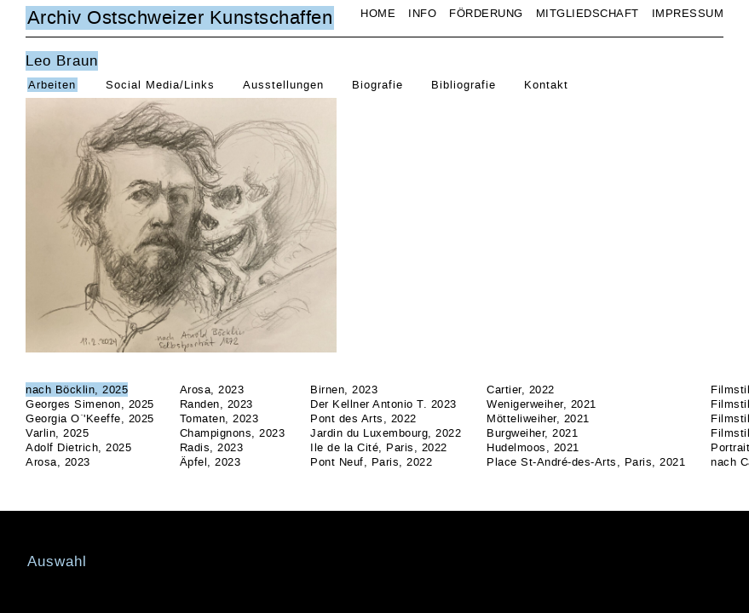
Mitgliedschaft (587, 13)
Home (377, 13)
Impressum (688, 13)
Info (422, 13)
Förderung (486, 13)
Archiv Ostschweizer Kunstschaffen (180, 18)
